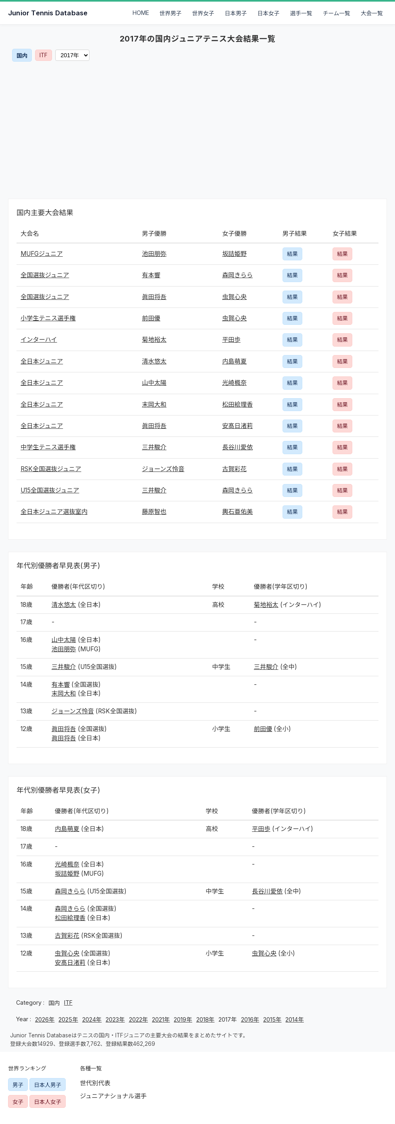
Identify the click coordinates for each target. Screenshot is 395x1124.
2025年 (68, 1019)
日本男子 (236, 13)
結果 (292, 254)
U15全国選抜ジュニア (50, 490)
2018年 (205, 1019)
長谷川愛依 (237, 447)
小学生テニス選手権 (48, 318)
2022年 (138, 1019)
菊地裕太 (154, 339)
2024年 (92, 1019)
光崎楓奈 (234, 382)
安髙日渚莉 (237, 426)
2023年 (115, 1019)
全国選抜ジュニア (45, 275)
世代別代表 (95, 1083)
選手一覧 (301, 13)
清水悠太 (154, 361)
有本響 (151, 275)
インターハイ (39, 339)
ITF (44, 55)
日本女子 (269, 13)
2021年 (161, 1019)
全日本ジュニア (42, 361)
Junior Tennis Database (47, 13)
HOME (141, 13)
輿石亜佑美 (237, 511)
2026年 (44, 1019)
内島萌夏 (234, 361)
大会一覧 (372, 13)
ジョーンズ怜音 (163, 469)
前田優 (151, 318)
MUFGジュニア (42, 254)
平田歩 (231, 339)
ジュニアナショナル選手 (113, 1096)
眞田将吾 (154, 297)
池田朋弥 (154, 254)
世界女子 (203, 13)
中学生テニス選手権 (48, 447)
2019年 (183, 1019)
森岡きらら (237, 275)
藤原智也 (154, 511)
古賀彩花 (234, 469)
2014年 (294, 1019)
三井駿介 (154, 447)
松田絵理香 (237, 404)
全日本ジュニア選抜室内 (54, 511)
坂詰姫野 (234, 254)
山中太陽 (154, 382)
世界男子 (171, 13)
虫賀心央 (234, 297)
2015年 (272, 1019)
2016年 (250, 1019)
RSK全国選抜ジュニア (51, 469)
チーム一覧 (336, 13)
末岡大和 (154, 404)
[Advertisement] (197, 130)
